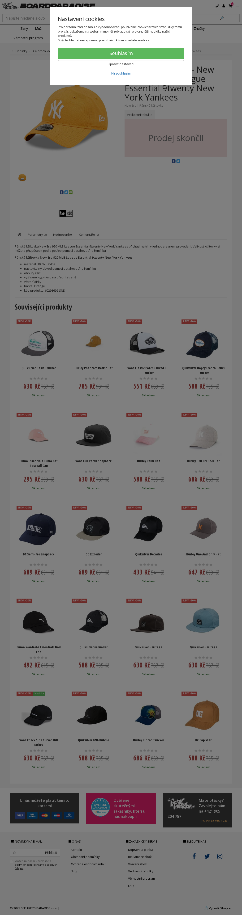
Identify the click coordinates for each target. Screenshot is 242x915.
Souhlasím (121, 53)
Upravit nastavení (121, 64)
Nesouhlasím (121, 73)
